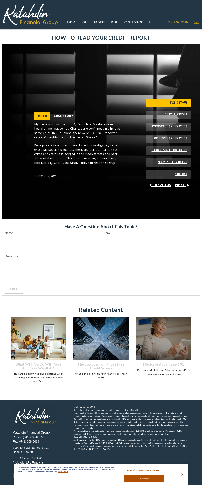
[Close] (182, 474)
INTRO (42, 116)
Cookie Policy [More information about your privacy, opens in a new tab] (63, 471)
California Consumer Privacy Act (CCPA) (165, 431)
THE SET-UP (178, 103)
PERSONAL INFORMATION (169, 126)
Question (11, 256)
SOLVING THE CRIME (173, 162)
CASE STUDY (63, 116)
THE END (181, 174)
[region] (101, 474)
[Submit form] (14, 289)
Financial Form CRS (86, 407)
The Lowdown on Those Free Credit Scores (101, 366)
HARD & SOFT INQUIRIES (170, 150)
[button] (84, 22)
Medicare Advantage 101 (163, 364)
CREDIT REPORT (176, 114)
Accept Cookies (143, 478)
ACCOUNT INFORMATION (170, 138)
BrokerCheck (136, 410)
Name (9, 232)
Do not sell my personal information (152, 434)
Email (108, 232)
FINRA (102, 443)
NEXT (182, 184)
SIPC (109, 443)
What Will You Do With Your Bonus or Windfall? (38, 366)
